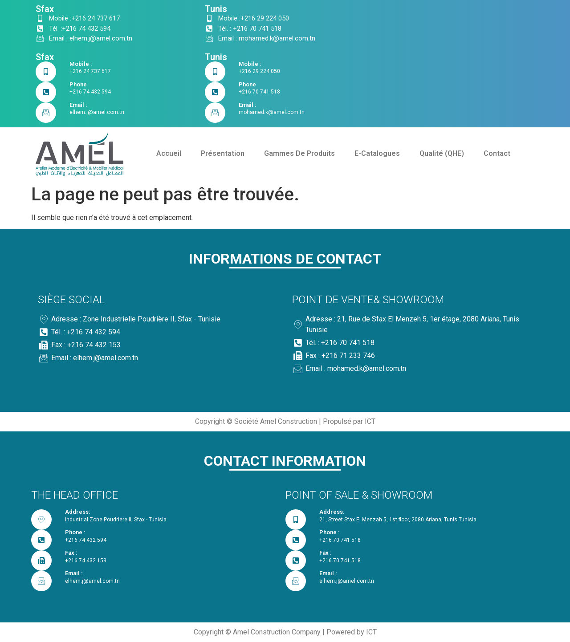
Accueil (168, 153)
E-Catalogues (377, 153)
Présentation (222, 153)
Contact (497, 153)
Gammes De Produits (299, 153)
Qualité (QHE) (441, 153)
